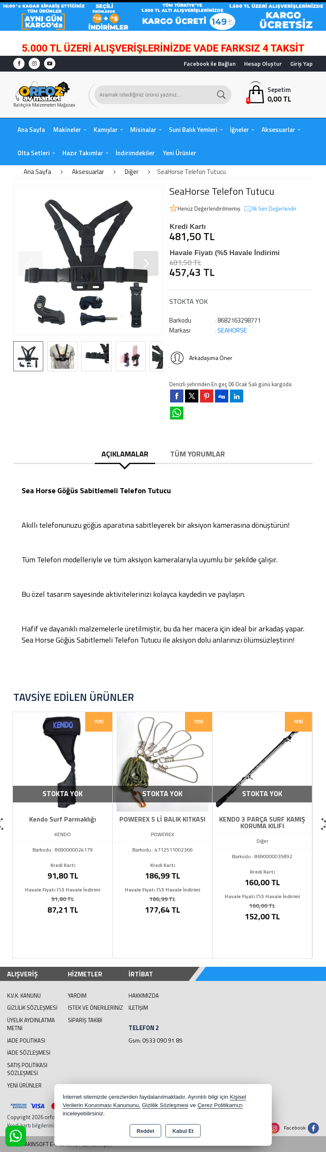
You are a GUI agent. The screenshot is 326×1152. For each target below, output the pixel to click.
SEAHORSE (232, 330)
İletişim (138, 1007)
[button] (145, 263)
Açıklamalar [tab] (124, 453)
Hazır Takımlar (82, 153)
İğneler (239, 129)
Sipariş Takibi (85, 1020)
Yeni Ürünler (24, 1085)
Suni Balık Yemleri (193, 129)
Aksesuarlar (278, 129)
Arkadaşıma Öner (200, 358)
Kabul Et (183, 1131)
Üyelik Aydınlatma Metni (31, 1024)
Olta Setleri (33, 153)
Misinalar (143, 129)
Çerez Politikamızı (220, 1105)
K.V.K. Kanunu (24, 995)
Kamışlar (106, 129)
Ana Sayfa (31, 129)
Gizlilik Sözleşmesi (32, 1007)
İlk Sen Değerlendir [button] (270, 209)
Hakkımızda (143, 995)
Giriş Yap (301, 63)
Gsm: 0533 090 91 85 (155, 1040)
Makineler (67, 129)
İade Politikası (26, 1040)
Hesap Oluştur (263, 63)
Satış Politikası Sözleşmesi (27, 1069)
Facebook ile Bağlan (210, 63)
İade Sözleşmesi (28, 1052)
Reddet (145, 1131)
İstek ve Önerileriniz (95, 1007)
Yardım (77, 995)
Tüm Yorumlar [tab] (197, 453)
